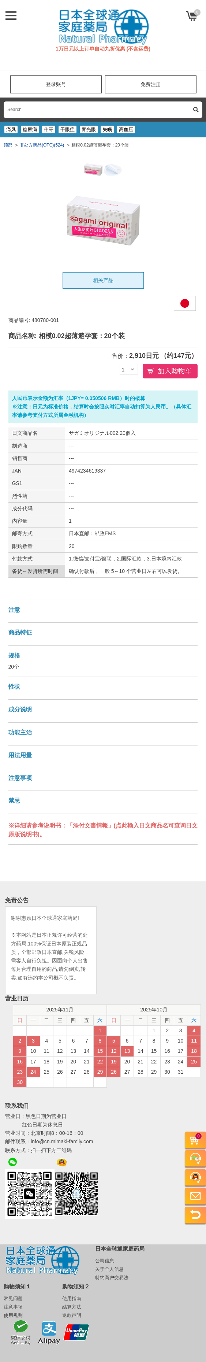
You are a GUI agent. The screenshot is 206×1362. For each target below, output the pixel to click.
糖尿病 (30, 129)
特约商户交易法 (111, 1277)
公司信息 (104, 1260)
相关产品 (103, 280)
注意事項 (13, 1307)
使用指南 (71, 1298)
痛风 (11, 129)
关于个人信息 (109, 1269)
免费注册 (151, 84)
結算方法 (71, 1307)
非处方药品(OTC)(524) (42, 145)
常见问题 (13, 1298)
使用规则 (13, 1315)
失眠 (107, 129)
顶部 (8, 145)
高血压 (126, 129)
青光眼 (89, 129)
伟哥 (48, 129)
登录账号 (56, 84)
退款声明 (71, 1315)
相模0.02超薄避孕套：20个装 (100, 145)
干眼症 (67, 129)
